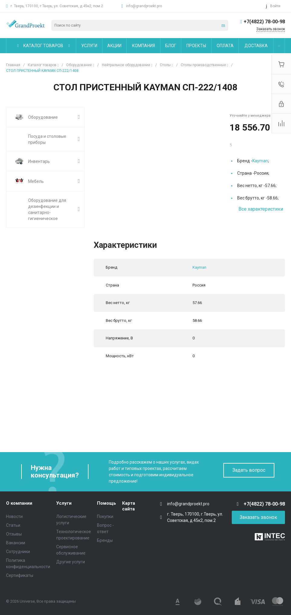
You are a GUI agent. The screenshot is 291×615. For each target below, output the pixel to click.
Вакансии (15, 542)
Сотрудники (18, 551)
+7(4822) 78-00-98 (264, 21)
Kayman (260, 160)
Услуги (64, 503)
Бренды (105, 540)
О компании (19, 503)
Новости (14, 516)
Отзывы (14, 534)
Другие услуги (70, 561)
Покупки (105, 516)
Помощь (106, 503)
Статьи (13, 525)
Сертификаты (19, 575)
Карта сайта (128, 506)
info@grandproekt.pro (144, 6)
